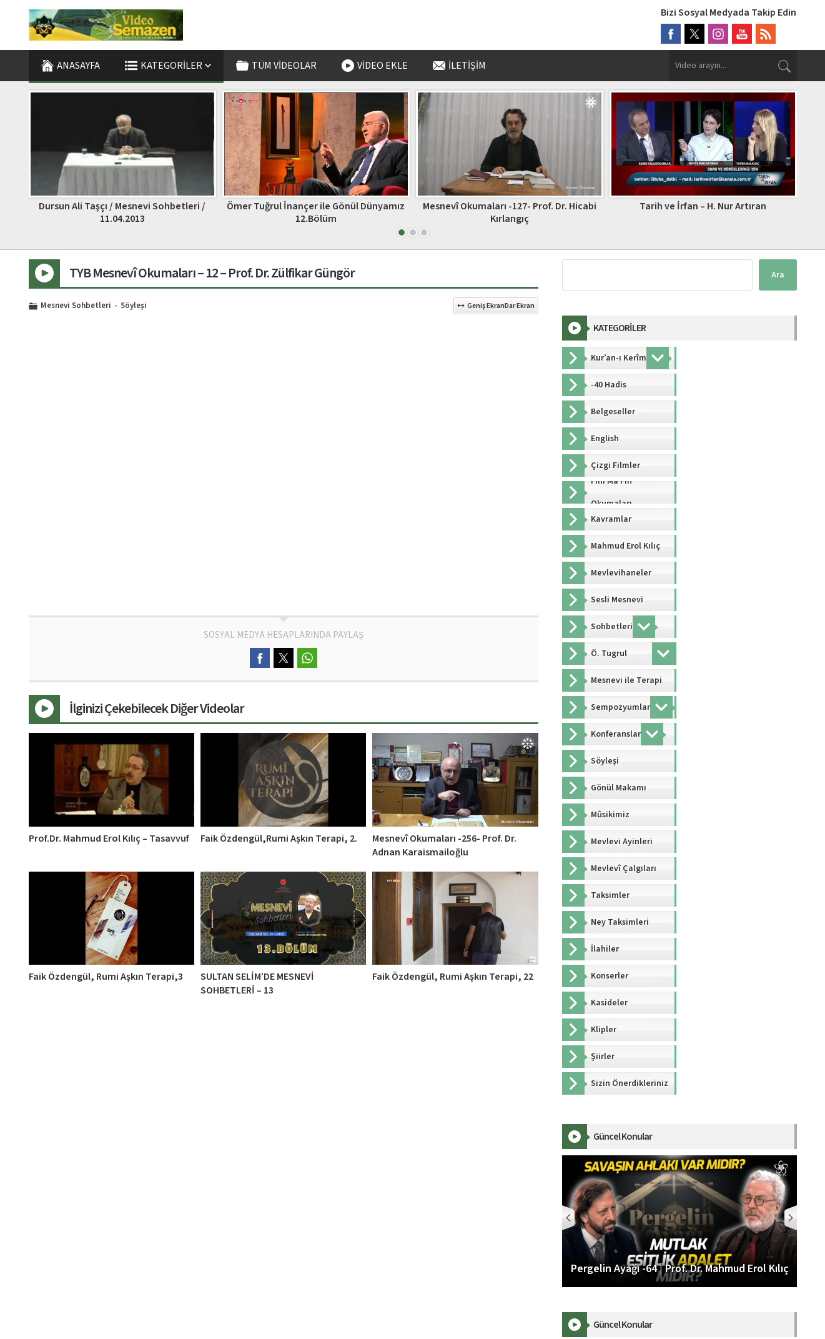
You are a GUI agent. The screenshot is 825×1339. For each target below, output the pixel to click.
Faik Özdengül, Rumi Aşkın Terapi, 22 (452, 976)
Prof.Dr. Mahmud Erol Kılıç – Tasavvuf (109, 838)
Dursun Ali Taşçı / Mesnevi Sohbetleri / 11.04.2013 (315, 212)
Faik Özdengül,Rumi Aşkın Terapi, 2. (278, 838)
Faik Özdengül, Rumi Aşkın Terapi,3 (106, 976)
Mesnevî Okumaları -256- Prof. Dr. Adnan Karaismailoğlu (444, 845)
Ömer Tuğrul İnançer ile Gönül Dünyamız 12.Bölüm (509, 212)
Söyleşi (134, 306)
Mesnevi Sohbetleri (76, 306)
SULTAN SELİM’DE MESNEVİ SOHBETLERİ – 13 (257, 983)
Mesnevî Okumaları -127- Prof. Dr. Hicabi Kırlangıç (703, 212)
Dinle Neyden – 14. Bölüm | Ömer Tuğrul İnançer (122, 212)
